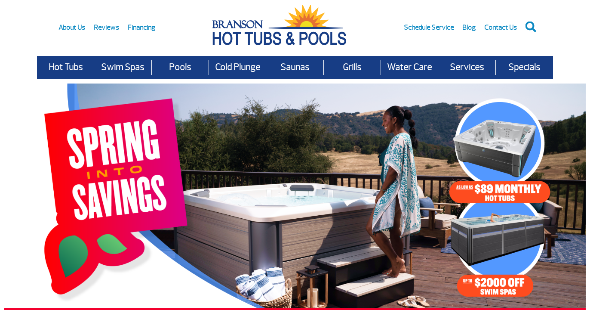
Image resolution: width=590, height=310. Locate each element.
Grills (352, 67)
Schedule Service (429, 27)
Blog (469, 27)
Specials (524, 67)
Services (467, 67)
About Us (71, 27)
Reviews (106, 27)
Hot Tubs (66, 67)
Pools (180, 67)
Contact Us (500, 27)
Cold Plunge (237, 67)
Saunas (294, 67)
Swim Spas (122, 67)
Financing (141, 27)
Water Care (409, 67)
